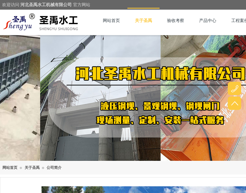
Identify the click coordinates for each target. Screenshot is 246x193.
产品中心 (207, 20)
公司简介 (54, 168)
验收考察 (175, 20)
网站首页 (111, 20)
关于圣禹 (143, 20)
